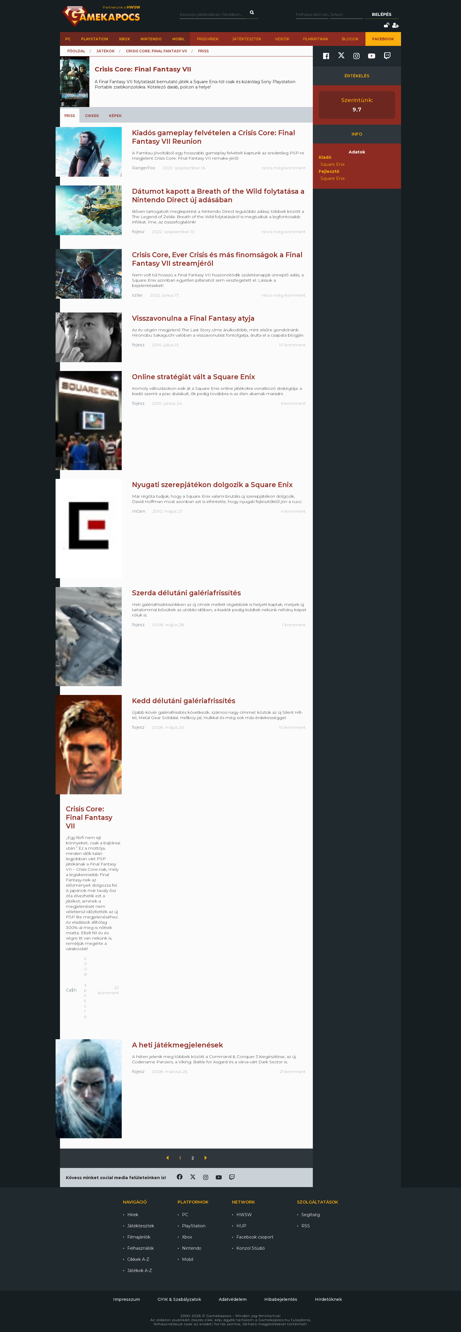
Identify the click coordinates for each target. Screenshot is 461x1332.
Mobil (178, 39)
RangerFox (143, 168)
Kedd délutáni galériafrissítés (183, 701)
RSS (305, 1226)
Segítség (310, 1214)
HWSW (244, 1214)
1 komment (293, 624)
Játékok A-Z (139, 1270)
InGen (138, 511)
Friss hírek (207, 39)
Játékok (105, 51)
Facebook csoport (254, 1237)
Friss (69, 115)
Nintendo (151, 39)
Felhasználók (140, 1248)
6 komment (293, 403)
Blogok (350, 39)
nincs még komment (283, 168)
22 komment (108, 990)
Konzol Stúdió (250, 1248)
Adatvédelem (233, 1299)
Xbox (124, 39)
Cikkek (92, 115)
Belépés (382, 14)
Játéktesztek (246, 39)
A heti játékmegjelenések (177, 1045)
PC (68, 39)
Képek (115, 115)
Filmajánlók (138, 1237)
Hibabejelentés (280, 1299)
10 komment (292, 344)
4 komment (293, 511)
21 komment (292, 1071)
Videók (282, 39)
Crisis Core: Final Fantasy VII (156, 51)
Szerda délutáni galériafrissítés (186, 593)
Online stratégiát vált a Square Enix (193, 377)
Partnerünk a (121, 7)
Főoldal (76, 51)
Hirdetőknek (328, 1299)
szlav (137, 295)
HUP (241, 1226)
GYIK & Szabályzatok (179, 1299)
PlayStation (94, 39)
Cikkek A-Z (138, 1259)
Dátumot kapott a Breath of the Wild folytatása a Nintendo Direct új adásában (218, 195)
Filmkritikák (315, 39)
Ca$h (71, 990)
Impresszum (126, 1299)
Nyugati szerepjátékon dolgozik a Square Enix (212, 485)
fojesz (138, 231)
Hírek (132, 1214)
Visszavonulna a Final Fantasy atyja (193, 318)
